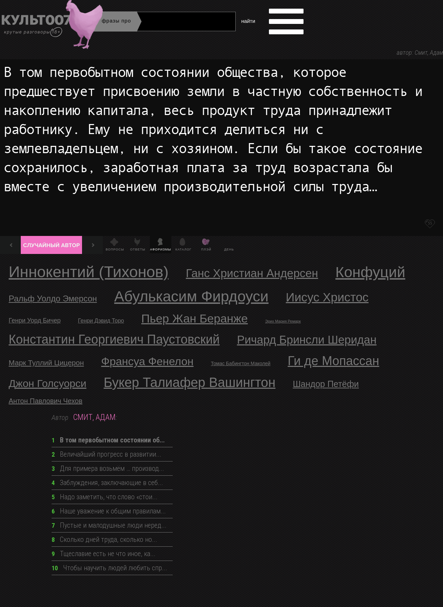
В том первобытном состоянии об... (108, 440)
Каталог (183, 249)
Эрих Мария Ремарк (283, 321)
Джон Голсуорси (48, 383)
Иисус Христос (327, 297)
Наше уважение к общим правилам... (109, 511)
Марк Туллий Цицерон (46, 363)
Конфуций (370, 272)
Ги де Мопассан (333, 361)
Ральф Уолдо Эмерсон (53, 298)
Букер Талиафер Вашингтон (189, 382)
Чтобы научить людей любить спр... (109, 568)
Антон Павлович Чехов (45, 401)
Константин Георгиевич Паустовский (114, 339)
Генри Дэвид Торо (101, 321)
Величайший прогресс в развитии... (106, 454)
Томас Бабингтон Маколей (240, 363)
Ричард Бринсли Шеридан (307, 339)
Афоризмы (160, 249)
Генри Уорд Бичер (35, 320)
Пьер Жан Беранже (194, 318)
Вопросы (115, 249)
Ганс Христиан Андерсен (252, 273)
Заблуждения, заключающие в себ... (107, 482)
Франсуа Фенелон (147, 361)
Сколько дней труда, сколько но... (104, 539)
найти (248, 21)
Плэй (206, 249)
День (229, 249)
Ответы (137, 249)
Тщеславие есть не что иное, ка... (103, 553)
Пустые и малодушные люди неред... (109, 525)
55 (430, 223)
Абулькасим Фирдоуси (191, 296)
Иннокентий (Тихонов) (89, 272)
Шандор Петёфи (326, 384)
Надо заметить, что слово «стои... (104, 497)
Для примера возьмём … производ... (108, 468)
